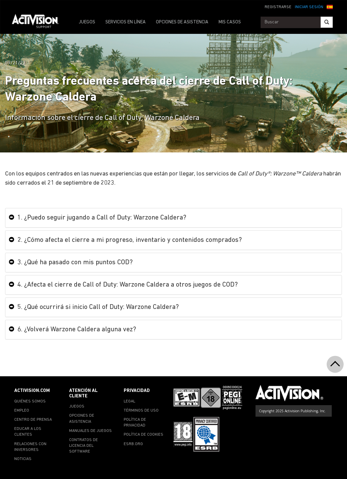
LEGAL (129, 401)
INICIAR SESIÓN (309, 7)
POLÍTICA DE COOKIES (143, 435)
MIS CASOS (230, 22)
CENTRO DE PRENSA (33, 420)
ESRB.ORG (133, 444)
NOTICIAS (23, 459)
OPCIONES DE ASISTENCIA (182, 22)
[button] (330, 6)
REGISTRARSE (278, 7)
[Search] (327, 22)
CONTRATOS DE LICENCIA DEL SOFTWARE (83, 446)
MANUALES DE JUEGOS (90, 431)
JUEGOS (87, 22)
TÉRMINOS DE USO (141, 411)
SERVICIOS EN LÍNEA (125, 22)
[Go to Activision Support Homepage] (38, 22)
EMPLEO (21, 411)
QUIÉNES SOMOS (30, 401)
